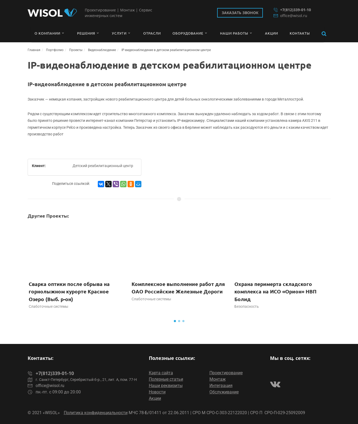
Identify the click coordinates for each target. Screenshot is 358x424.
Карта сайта (161, 372)
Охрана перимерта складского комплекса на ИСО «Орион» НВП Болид (275, 291)
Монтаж (217, 379)
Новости (157, 391)
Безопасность (246, 306)
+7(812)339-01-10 (292, 9)
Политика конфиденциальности (96, 412)
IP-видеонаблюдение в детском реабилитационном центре (166, 50)
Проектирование (226, 372)
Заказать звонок (240, 12)
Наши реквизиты (166, 385)
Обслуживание (224, 391)
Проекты (75, 50)
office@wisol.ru (290, 15)
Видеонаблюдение (102, 50)
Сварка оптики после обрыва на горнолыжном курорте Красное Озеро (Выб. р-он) (69, 291)
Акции (155, 398)
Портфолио (55, 50)
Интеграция (221, 385)
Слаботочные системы (48, 306)
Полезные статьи (166, 379)
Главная (34, 50)
